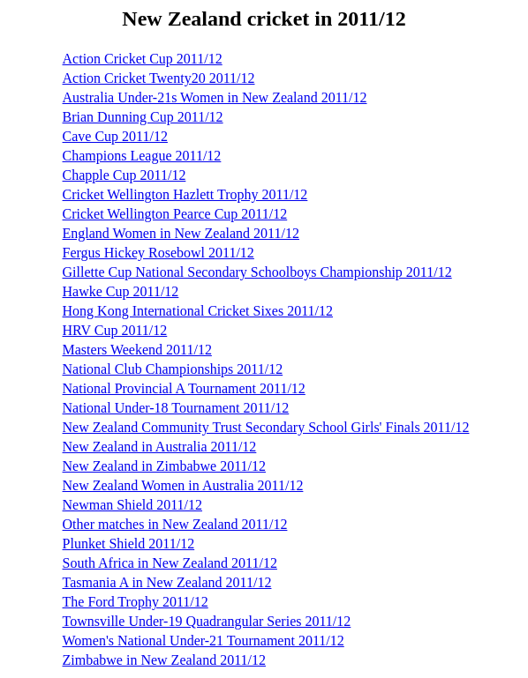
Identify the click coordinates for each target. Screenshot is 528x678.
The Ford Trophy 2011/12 (135, 601)
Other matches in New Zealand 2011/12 (175, 524)
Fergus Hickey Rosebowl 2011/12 (158, 252)
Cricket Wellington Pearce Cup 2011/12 (175, 213)
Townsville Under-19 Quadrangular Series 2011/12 (207, 621)
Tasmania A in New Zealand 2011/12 (167, 582)
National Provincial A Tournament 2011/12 (184, 388)
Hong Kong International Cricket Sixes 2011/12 (198, 310)
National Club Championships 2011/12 (173, 368)
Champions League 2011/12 (142, 155)
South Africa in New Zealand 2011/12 (170, 562)
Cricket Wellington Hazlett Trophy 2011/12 (185, 194)
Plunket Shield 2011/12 (129, 543)
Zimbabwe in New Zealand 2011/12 (164, 659)
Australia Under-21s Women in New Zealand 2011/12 (215, 97)
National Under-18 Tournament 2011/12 (176, 407)
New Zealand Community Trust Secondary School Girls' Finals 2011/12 (266, 427)
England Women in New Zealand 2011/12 (181, 233)
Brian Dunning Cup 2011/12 (143, 116)
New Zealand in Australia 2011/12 (160, 446)
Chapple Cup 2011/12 (124, 175)
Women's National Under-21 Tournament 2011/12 (203, 640)
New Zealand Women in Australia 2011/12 (183, 485)
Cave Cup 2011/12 (115, 136)
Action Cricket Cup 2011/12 (143, 58)
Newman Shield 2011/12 (133, 504)
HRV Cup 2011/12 (115, 330)
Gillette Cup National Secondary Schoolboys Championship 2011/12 (257, 271)
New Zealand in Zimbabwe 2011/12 (164, 465)
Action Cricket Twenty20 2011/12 (159, 78)
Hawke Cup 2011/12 (121, 291)
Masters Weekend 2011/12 (137, 349)
